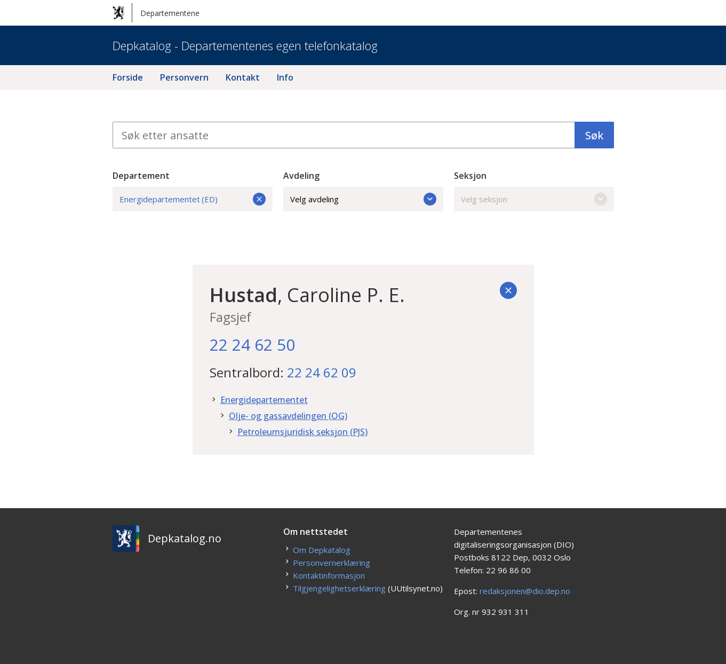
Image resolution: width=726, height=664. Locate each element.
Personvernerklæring (331, 562)
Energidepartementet (264, 400)
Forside (128, 77)
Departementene (156, 13)
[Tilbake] (508, 290)
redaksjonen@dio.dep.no (525, 591)
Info (285, 77)
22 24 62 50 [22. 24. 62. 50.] (252, 344)
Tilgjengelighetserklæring (339, 588)
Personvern (184, 77)
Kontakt (243, 77)
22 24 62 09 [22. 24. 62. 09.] (321, 372)
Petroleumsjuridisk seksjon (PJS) (302, 432)
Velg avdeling (363, 199)
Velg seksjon (534, 199)
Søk (594, 135)
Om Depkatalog (321, 549)
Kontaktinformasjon (329, 575)
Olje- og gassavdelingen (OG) (288, 416)
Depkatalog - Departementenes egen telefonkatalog (245, 45)
